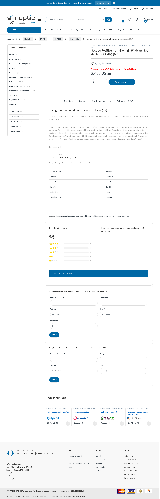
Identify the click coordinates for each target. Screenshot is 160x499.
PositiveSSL (74, 39)
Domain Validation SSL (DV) (104, 45)
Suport (121, 30)
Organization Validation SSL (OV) (56, 409)
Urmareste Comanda (118, 9)
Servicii (13, 95)
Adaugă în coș (123, 82)
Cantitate (54, 321)
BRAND (42, 39)
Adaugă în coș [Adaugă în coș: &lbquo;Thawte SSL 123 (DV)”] (95, 423)
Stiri (132, 30)
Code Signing (95, 30)
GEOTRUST (135, 409)
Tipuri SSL (80, 30)
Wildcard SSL (124, 216)
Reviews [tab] (82, 101)
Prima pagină (12, 39)
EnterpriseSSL (17, 116)
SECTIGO (57, 39)
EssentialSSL (16, 121)
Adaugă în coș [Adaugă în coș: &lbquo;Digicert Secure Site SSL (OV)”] (68, 423)
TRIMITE (54, 334)
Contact (141, 30)
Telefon (53, 309)
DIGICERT (54, 409)
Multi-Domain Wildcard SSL (122, 45)
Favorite (99, 463)
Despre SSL (49, 30)
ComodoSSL (16, 112)
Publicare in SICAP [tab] (125, 101)
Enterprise (14, 73)
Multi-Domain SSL (16, 82)
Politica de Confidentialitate (79, 463)
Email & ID (108, 30)
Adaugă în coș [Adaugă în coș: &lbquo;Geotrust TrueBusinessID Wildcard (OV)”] (149, 423)
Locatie (103, 9)
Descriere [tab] (68, 101)
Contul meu (147, 9)
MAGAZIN (27, 39)
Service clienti (101, 467)
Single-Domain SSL (17, 100)
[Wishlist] (129, 19)
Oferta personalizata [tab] (101, 101)
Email (102, 309)
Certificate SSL (63, 30)
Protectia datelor (75, 460)
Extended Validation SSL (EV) (114, 409)
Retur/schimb (101, 471)
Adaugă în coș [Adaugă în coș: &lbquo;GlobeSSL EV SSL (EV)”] (122, 423)
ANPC (70, 467)
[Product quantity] (100, 82)
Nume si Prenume (57, 297)
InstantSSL (16, 126)
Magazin (134, 9)
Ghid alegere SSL (103, 3)
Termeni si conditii (75, 456)
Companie (104, 297)
